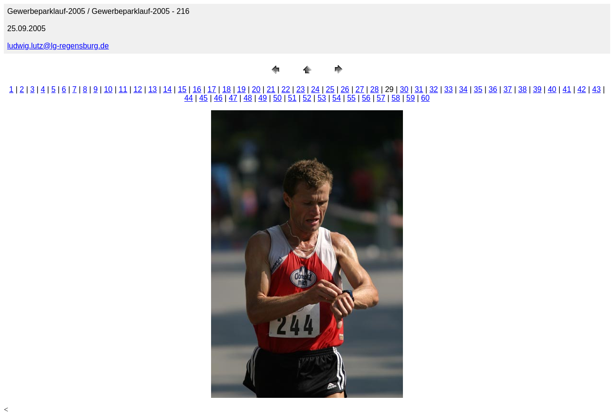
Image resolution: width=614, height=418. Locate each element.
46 (218, 98)
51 (292, 98)
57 (381, 98)
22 (286, 89)
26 (345, 89)
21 (271, 89)
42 (582, 89)
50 (277, 98)
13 (152, 89)
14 (167, 89)
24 (315, 89)
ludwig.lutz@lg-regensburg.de (58, 46)
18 (226, 89)
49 (263, 98)
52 (307, 98)
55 (351, 98)
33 (448, 89)
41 (567, 89)
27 (359, 89)
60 (425, 98)
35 (478, 89)
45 (203, 98)
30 (404, 89)
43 (596, 89)
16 (197, 89)
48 (248, 98)
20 (256, 89)
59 (410, 98)
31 (418, 89)
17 (212, 89)
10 (108, 89)
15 (182, 89)
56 (366, 98)
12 (137, 89)
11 (123, 89)
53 (322, 98)
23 (300, 89)
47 (233, 98)
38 (522, 89)
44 (188, 98)
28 (374, 89)
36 (493, 89)
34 (463, 89)
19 (241, 89)
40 (552, 89)
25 (330, 89)
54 (336, 98)
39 (537, 89)
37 (507, 89)
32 (433, 89)
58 (395, 98)
